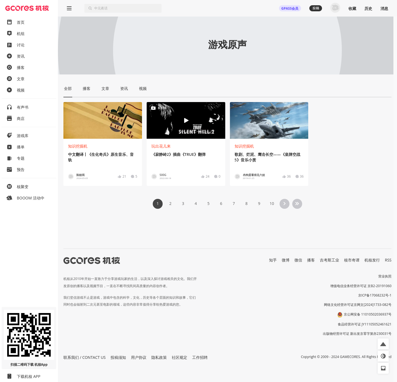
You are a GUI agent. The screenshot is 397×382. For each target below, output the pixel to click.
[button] (383, 343)
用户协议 (138, 357)
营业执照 (384, 276)
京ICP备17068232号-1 (375, 295)
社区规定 (179, 357)
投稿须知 (118, 357)
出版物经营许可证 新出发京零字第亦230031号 (357, 333)
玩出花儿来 (161, 146)
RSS (388, 260)
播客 (311, 260)
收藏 (352, 8)
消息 (384, 8)
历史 (368, 8)
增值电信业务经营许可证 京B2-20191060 (360, 286)
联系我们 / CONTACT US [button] (84, 357)
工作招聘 (200, 357)
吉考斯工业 (329, 260)
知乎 (273, 260)
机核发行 (372, 260)
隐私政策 (159, 357)
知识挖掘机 (77, 146)
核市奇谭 (352, 260)
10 (272, 203)
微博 (285, 260)
